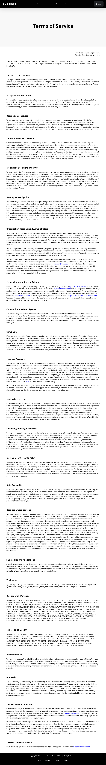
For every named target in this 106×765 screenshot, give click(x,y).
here (27, 381)
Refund (66, 760)
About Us (49, 4)
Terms (57, 760)
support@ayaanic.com (62, 264)
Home (39, 4)
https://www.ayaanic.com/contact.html (82, 295)
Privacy (47, 760)
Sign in (98, 4)
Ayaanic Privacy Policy (77, 286)
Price (67, 4)
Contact (58, 4)
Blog (39, 760)
